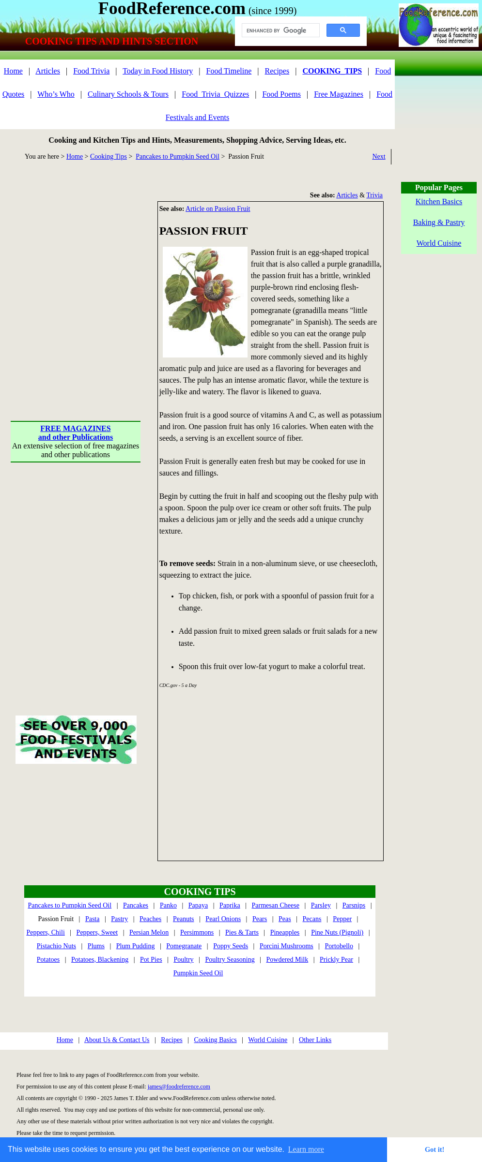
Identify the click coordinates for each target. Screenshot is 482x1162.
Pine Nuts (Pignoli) (337, 932)
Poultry (183, 959)
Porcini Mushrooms (286, 946)
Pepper (342, 919)
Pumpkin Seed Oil (198, 973)
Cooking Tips (108, 156)
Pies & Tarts (242, 932)
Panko (168, 905)
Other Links (315, 1039)
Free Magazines (338, 94)
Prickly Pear (336, 959)
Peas (285, 919)
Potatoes (48, 959)
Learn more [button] (306, 1149)
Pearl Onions (223, 919)
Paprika (229, 905)
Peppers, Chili (45, 932)
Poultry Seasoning (229, 959)
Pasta (92, 919)
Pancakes (135, 905)
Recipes (277, 71)
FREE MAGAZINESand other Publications (75, 432)
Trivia (374, 195)
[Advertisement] (91, 292)
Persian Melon (149, 932)
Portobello (339, 946)
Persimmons (197, 932)
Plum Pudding (135, 946)
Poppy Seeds (230, 946)
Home (13, 71)
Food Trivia (91, 71)
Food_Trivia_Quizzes (215, 94)
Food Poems (281, 94)
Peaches (150, 919)
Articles (47, 71)
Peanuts (183, 919)
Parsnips (353, 905)
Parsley (321, 905)
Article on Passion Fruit (218, 208)
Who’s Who (56, 94)
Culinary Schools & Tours (128, 94)
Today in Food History (158, 71)
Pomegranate (184, 946)
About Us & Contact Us (117, 1039)
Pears (259, 919)
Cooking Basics (215, 1039)
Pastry (119, 919)
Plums (96, 946)
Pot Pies (151, 959)
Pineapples (285, 932)
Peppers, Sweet (97, 932)
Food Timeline (229, 71)
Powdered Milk (287, 959)
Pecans (312, 919)
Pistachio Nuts (56, 946)
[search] (280, 30)
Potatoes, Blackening (99, 959)
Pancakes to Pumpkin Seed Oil (177, 156)
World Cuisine (267, 1039)
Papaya (198, 905)
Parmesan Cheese (275, 905)
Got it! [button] (434, 1149)
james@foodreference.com (179, 1086)
